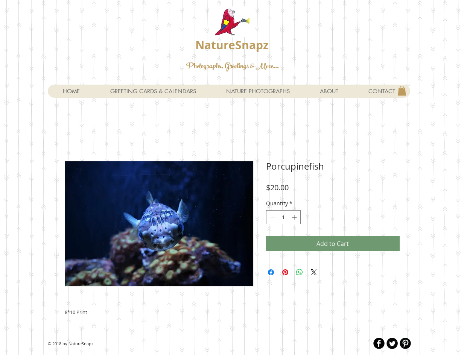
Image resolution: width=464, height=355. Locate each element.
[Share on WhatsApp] (299, 272)
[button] (402, 91)
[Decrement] (272, 217)
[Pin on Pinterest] (285, 272)
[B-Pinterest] (405, 343)
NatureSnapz (232, 45)
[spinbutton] (283, 217)
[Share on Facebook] (270, 272)
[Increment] (295, 217)
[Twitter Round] (392, 343)
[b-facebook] (379, 343)
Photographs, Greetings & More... (232, 66)
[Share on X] (313, 272)
